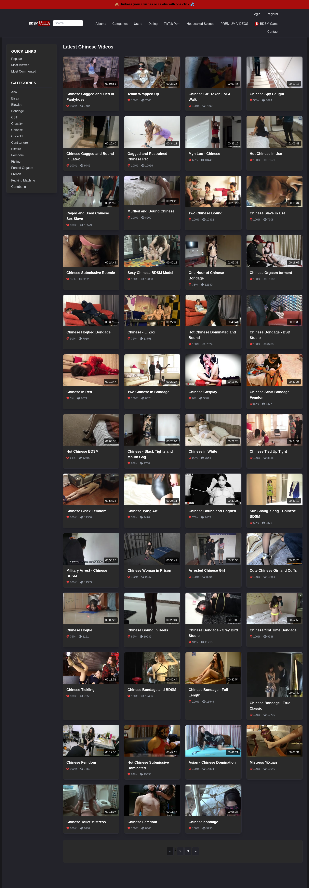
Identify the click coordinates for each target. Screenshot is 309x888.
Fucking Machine (23, 180)
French (16, 174)
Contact (272, 31)
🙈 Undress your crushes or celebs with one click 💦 (154, 4)
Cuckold (17, 136)
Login (256, 14)
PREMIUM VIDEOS (234, 23)
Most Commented (23, 71)
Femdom (17, 155)
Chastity (17, 123)
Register (272, 14)
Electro (16, 149)
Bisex (15, 98)
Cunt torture (19, 142)
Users (138, 23)
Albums (101, 23)
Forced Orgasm (22, 167)
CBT (14, 117)
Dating (152, 23)
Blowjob (16, 104)
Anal (14, 92)
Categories (120, 23)
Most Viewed (20, 65)
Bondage (17, 111)
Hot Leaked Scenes (200, 23)
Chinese (17, 130)
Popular (16, 59)
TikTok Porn (172, 23)
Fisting (15, 161)
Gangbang (18, 186)
